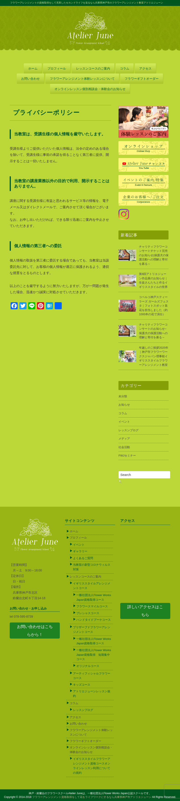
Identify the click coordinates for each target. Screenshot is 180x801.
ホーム (33, 68)
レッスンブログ (128, 430)
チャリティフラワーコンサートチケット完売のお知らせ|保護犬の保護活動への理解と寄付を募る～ (153, 255)
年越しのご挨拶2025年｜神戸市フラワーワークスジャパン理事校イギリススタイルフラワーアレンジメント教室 (153, 356)
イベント (124, 421)
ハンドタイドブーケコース (93, 619)
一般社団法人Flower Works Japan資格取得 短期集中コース (93, 654)
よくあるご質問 (83, 558)
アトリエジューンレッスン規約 (91, 694)
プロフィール (56, 68)
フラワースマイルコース (92, 606)
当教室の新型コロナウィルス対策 (91, 567)
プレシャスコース (87, 613)
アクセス (145, 68)
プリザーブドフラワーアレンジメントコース (91, 629)
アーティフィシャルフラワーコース (91, 676)
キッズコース (81, 684)
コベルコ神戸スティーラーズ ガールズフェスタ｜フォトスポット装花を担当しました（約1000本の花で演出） (154, 305)
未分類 (122, 396)
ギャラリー (80, 551)
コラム (124, 68)
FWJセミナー (127, 455)
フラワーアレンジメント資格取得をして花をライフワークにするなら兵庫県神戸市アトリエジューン (91, 797)
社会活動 (124, 447)
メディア (124, 438)
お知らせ (124, 404)
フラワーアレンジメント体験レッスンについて (82, 78)
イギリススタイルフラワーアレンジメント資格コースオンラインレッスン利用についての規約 (91, 765)
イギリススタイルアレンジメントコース (91, 586)
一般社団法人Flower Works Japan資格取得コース (93, 597)
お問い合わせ (30, 78)
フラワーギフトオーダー (142, 78)
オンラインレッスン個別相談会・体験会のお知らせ (90, 89)
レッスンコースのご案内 (93, 68)
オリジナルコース (87, 666)
